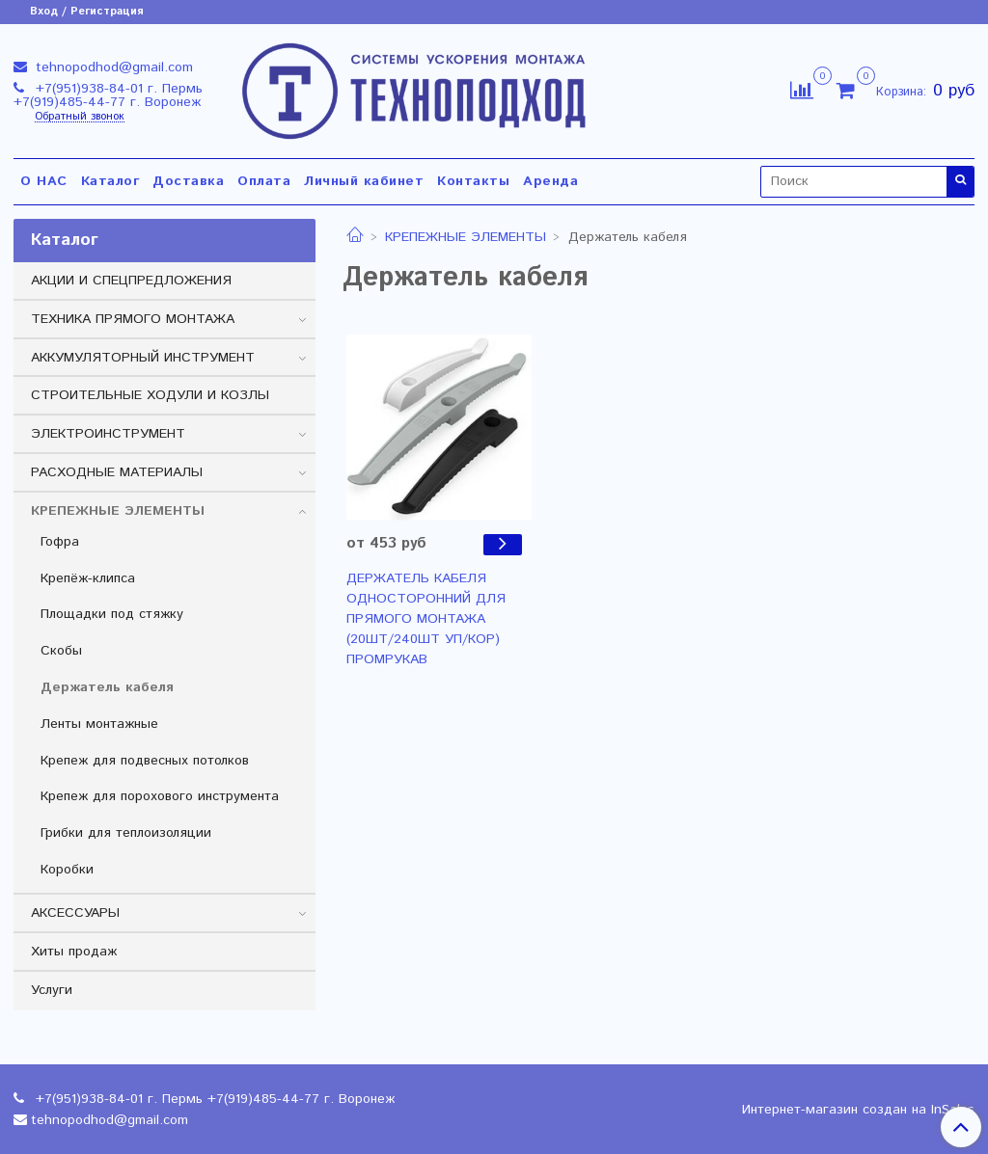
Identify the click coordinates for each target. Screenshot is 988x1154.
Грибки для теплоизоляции (126, 833)
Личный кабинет (364, 181)
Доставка (188, 181)
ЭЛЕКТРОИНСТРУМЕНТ (108, 433)
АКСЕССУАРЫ (75, 913)
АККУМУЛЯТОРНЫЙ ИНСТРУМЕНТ (143, 357)
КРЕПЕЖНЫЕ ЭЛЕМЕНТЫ (465, 237)
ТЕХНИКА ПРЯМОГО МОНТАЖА (132, 319)
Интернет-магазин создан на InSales (858, 1109)
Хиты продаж (74, 951)
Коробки (67, 869)
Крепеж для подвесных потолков (145, 760)
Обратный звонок (79, 117)
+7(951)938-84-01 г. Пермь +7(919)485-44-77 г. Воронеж (108, 95)
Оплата (263, 181)
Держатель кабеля (107, 687)
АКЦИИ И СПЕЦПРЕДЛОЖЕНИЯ (131, 280)
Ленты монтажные (99, 724)
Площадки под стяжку (112, 614)
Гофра (60, 541)
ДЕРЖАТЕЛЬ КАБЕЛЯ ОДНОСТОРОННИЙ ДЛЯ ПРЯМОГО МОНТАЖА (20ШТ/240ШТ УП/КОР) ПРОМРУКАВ (426, 619)
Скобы (61, 650)
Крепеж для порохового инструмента (160, 796)
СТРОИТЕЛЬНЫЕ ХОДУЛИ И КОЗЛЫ (150, 395)
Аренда (550, 181)
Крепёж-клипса (88, 578)
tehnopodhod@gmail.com (112, 67)
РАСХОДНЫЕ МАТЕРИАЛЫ (117, 472)
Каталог (110, 181)
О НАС (44, 181)
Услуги (51, 990)
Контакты (473, 181)
